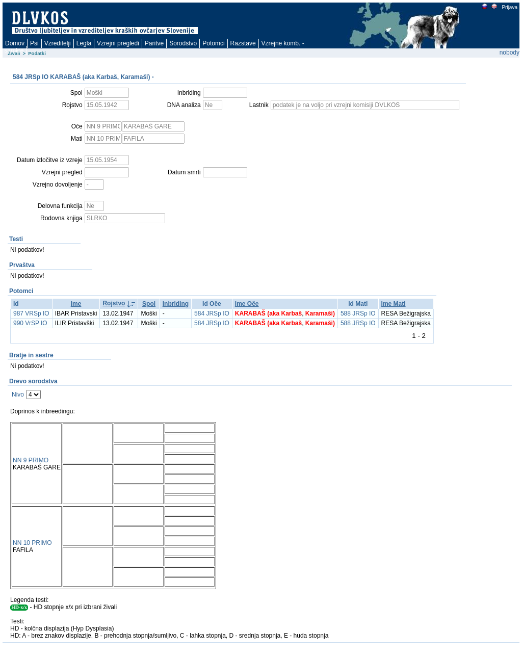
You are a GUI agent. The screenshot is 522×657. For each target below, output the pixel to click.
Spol (148, 303)
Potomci (213, 43)
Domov (14, 43)
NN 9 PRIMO (30, 460)
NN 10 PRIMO (32, 542)
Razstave (243, 43)
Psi (34, 43)
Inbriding (176, 303)
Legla (83, 43)
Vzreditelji (57, 43)
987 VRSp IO (31, 313)
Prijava (509, 7)
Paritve (154, 43)
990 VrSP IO (30, 323)
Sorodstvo (183, 43)
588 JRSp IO (358, 313)
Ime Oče (247, 303)
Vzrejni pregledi (118, 43)
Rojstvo (113, 303)
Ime (76, 303)
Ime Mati (393, 303)
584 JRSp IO (211, 313)
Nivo (18, 394)
